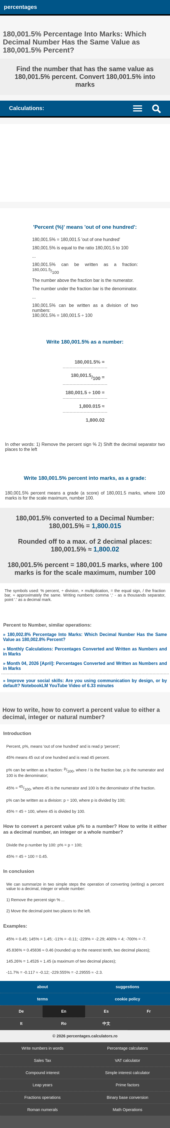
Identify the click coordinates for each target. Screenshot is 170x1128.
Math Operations (127, 1109)
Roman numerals (42, 1109)
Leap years (42, 1085)
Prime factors (127, 1085)
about (42, 987)
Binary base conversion (127, 1097)
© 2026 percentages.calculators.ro (85, 1036)
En (63, 1011)
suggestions (127, 987)
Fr (149, 1011)
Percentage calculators (127, 1048)
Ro (63, 1023)
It (21, 1023)
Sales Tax (42, 1060)
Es (106, 1011)
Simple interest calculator (127, 1072)
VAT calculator (127, 1060)
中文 (106, 1023)
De (21, 1011)
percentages (20, 7)
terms (42, 999)
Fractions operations (42, 1097)
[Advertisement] (85, 163)
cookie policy (127, 999)
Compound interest (43, 1072)
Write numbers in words (42, 1048)
